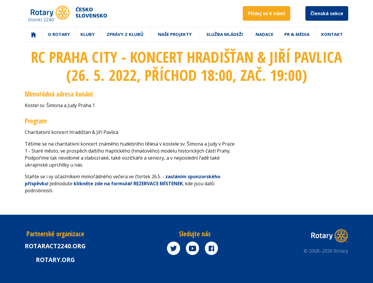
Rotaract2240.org (55, 246)
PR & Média (296, 34)
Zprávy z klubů (125, 34)
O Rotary (59, 34)
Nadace (264, 34)
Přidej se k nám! (266, 13)
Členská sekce (326, 13)
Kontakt (332, 34)
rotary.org (55, 260)
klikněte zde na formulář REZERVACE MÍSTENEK (128, 183)
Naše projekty (175, 34)
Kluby (87, 34)
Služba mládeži (224, 34)
